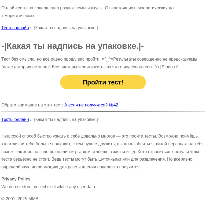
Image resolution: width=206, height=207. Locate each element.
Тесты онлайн (15, 27)
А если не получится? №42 (91, 105)
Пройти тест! (103, 82)
